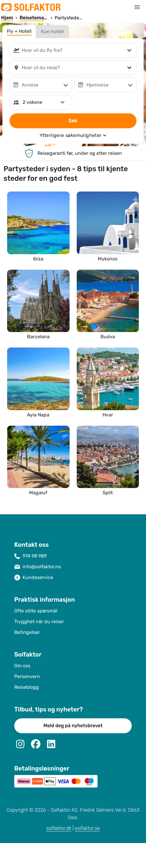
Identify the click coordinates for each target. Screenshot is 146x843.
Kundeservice (38, 577)
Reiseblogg (26, 687)
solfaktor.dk (58, 828)
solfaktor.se (87, 828)
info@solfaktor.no (42, 566)
